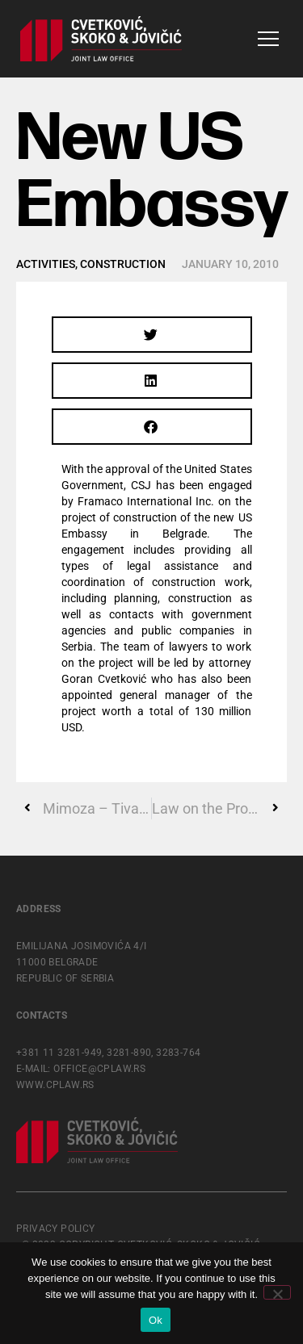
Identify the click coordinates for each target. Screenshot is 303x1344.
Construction (123, 263)
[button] (152, 334)
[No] (277, 1292)
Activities (45, 263)
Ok (155, 1320)
